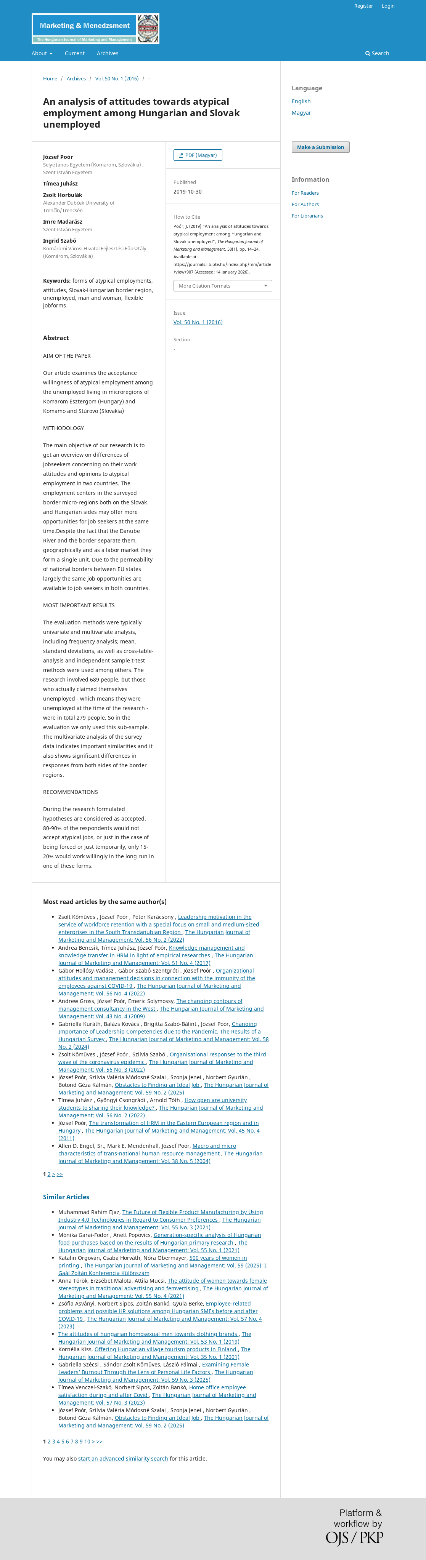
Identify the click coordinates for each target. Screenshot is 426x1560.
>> (60, 1174)
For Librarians (307, 215)
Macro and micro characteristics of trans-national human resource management (147, 1149)
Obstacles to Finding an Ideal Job (158, 1084)
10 (87, 1441)
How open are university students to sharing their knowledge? (152, 1103)
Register (363, 5)
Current (75, 53)
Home (50, 78)
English (301, 101)
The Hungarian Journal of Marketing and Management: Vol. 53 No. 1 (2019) (154, 1337)
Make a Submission (320, 147)
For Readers (305, 192)
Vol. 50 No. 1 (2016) (117, 78)
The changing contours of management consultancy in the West (150, 1004)
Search (377, 53)
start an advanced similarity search (123, 1458)
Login (388, 5)
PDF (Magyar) (200, 155)
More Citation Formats (204, 285)
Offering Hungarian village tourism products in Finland (166, 1349)
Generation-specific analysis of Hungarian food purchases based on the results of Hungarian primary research (159, 1238)
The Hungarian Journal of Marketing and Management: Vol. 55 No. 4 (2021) (163, 1292)
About (40, 53)
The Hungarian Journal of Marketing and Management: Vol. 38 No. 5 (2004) (160, 1157)
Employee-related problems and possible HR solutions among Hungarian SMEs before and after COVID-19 (158, 1311)
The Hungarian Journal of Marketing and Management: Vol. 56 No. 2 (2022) (154, 935)
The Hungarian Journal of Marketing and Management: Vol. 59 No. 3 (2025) (155, 1375)
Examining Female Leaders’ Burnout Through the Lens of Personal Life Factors (153, 1368)
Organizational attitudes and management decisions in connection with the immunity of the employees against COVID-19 (156, 978)
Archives (108, 53)
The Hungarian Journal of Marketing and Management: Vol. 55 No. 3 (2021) (159, 1223)
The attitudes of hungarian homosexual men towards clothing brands (148, 1334)
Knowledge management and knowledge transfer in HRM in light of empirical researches (151, 951)
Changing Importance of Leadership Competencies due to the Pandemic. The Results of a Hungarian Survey (159, 1031)
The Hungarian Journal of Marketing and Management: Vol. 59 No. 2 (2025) (163, 1088)
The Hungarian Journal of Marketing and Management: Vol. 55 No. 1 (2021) (153, 1246)
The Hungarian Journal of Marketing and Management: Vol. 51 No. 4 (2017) (155, 959)
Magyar (301, 112)
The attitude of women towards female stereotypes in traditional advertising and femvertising (162, 1284)
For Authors (305, 204)
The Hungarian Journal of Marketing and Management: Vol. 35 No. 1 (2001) (154, 1353)
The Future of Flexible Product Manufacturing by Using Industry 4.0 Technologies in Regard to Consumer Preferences (160, 1215)
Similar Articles (66, 1197)
